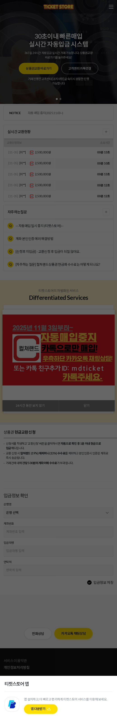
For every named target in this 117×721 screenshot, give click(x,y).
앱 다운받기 (38, 710)
